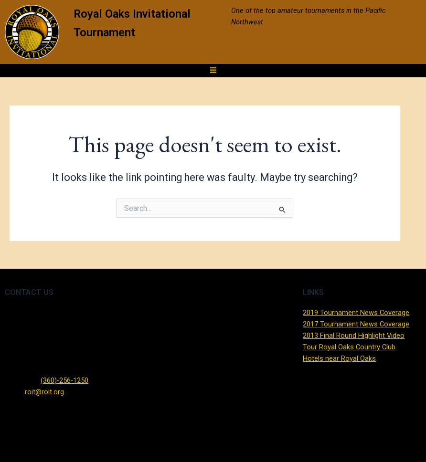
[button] (213, 71)
